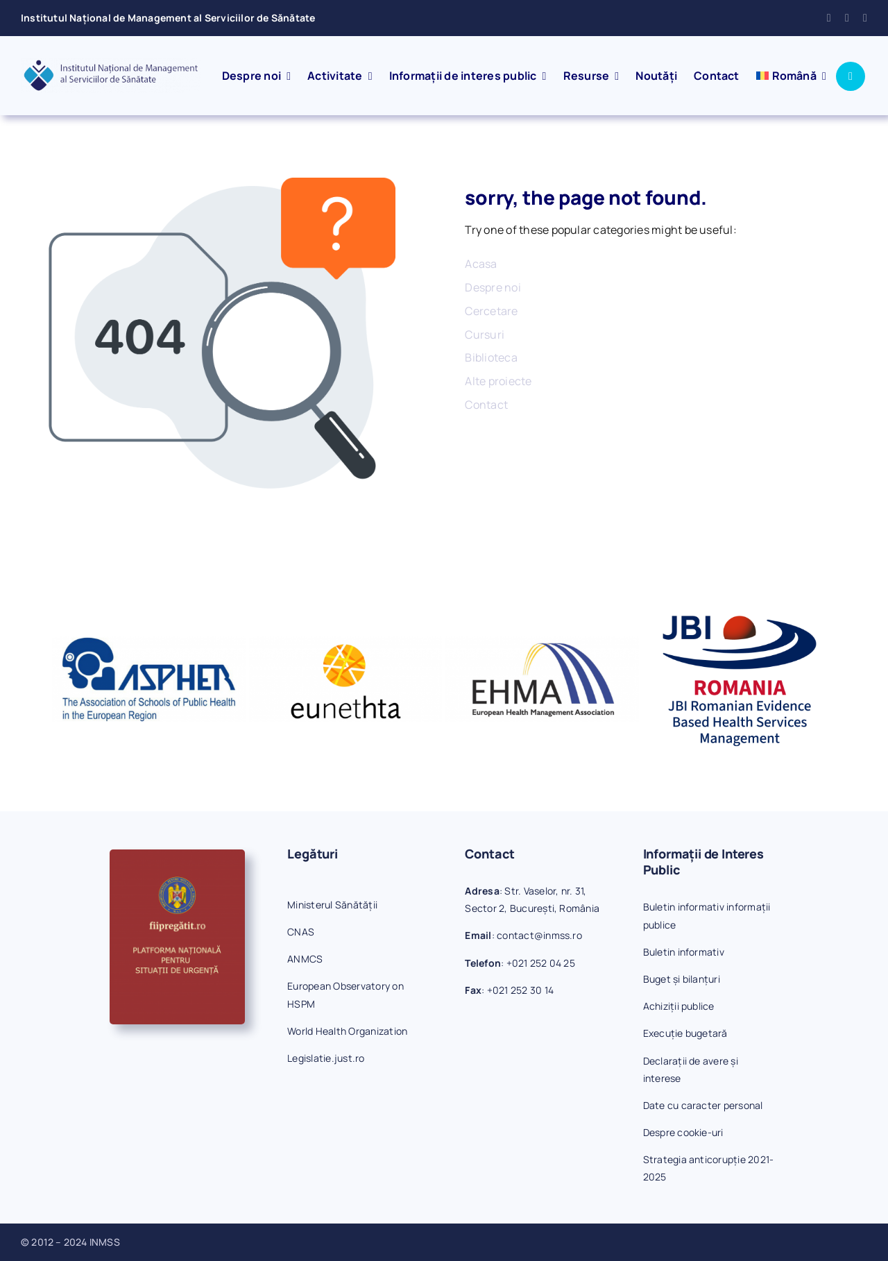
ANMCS (305, 958)
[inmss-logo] (110, 63)
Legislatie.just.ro (325, 1058)
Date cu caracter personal (703, 1105)
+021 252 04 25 (540, 963)
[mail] (847, 18)
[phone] (865, 18)
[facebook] (829, 18)
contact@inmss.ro (539, 935)
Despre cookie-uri (683, 1132)
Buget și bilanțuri (681, 978)
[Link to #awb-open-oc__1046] (850, 76)
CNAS (300, 931)
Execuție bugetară (685, 1033)
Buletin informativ (683, 951)
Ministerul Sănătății (332, 904)
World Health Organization (347, 1031)
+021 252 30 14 (520, 990)
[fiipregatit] (177, 855)
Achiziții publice (679, 1006)
